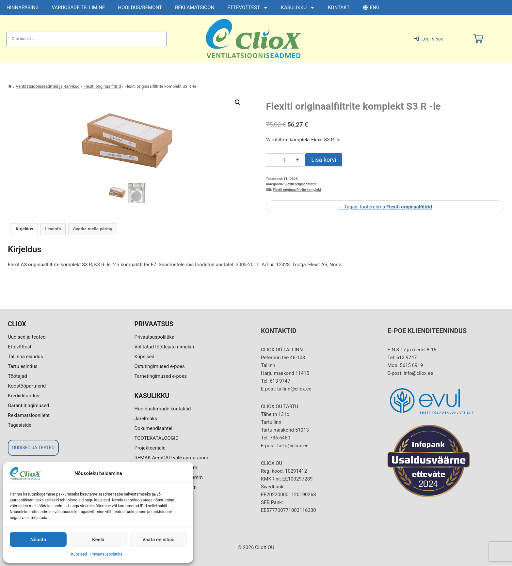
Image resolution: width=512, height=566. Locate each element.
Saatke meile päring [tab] (92, 228)
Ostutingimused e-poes (160, 366)
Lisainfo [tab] (53, 228)
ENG (371, 7)
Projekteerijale (150, 448)
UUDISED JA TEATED (33, 447)
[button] (238, 102)
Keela (98, 540)
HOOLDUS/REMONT (140, 7)
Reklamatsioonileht (29, 415)
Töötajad (17, 376)
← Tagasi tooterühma (385, 207)
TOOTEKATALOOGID (157, 438)
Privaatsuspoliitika (106, 554)
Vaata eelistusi (158, 540)
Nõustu (38, 540)
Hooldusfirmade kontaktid (163, 409)
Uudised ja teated (27, 337)
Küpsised (79, 554)
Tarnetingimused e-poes (161, 376)
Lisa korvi (323, 159)
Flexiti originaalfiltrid (301, 184)
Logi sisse (428, 39)
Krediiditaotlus (23, 396)
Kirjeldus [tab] (24, 228)
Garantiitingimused (28, 405)
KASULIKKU (298, 7)
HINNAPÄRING (23, 7)
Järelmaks (146, 418)
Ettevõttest (19, 347)
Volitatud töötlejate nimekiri (164, 347)
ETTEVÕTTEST (247, 7)
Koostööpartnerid (27, 386)
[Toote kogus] (284, 160)
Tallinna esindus (25, 356)
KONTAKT (339, 7)
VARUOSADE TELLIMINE (78, 7)
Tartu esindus (23, 366)
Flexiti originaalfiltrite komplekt (297, 190)
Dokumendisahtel (153, 428)
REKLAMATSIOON (194, 7)
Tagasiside (19, 425)
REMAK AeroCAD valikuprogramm (171, 458)
